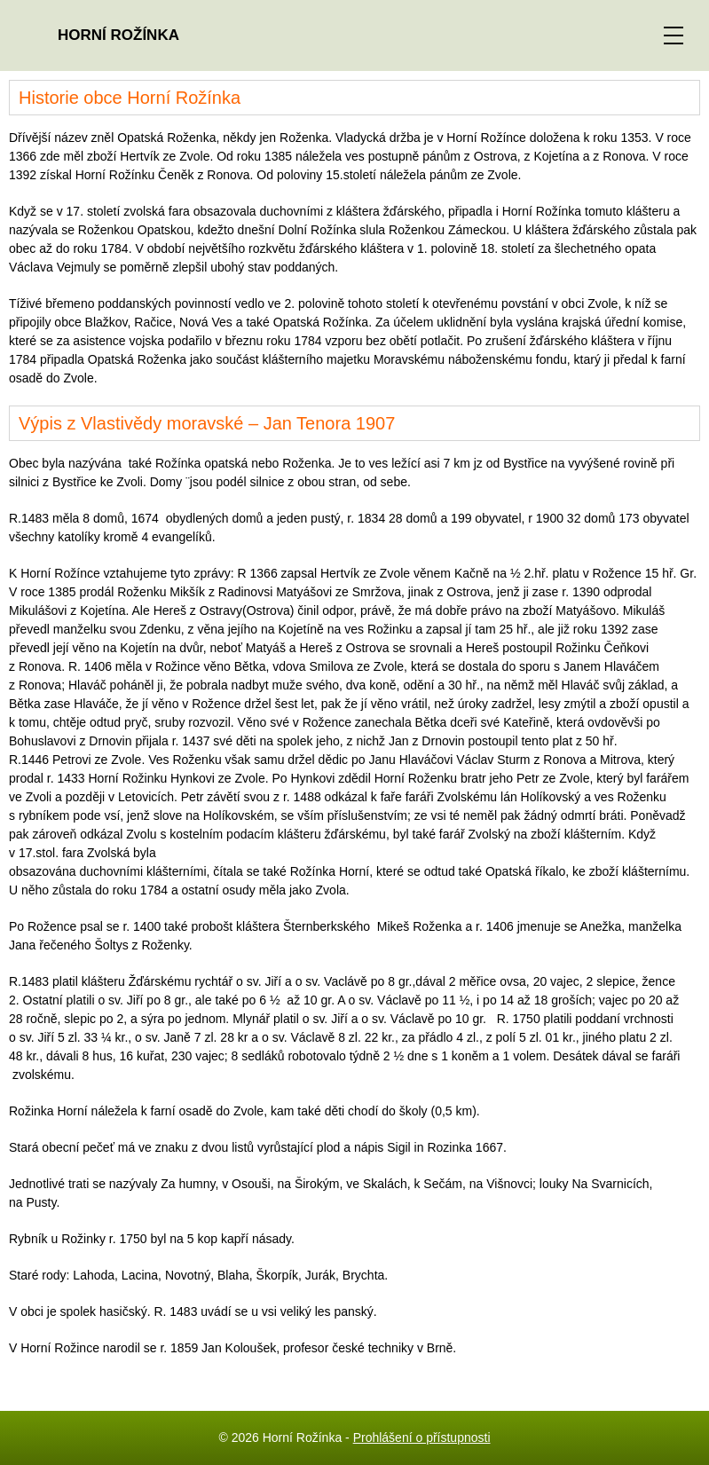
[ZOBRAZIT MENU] (673, 35)
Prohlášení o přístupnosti (422, 1437)
